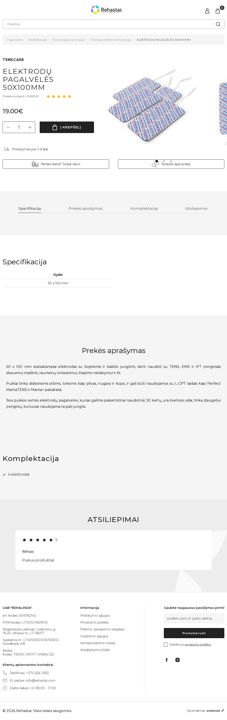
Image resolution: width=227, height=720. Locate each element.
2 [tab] (163, 161)
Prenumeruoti (194, 633)
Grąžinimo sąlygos (94, 636)
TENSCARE (13, 60)
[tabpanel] (154, 105)
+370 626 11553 (37, 673)
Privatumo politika (94, 622)
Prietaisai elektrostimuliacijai (110, 39)
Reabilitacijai (37, 39)
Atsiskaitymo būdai (95, 650)
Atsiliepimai (197, 208)
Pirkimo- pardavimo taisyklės (102, 629)
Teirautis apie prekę (175, 164)
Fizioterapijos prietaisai (68, 39)
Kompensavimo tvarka (97, 643)
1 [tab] (156, 161)
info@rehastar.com (40, 681)
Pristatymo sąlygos (95, 616)
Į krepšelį (70, 127)
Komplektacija (145, 208)
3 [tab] (171, 161)
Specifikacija (30, 208)
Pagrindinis (15, 39)
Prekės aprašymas (87, 208)
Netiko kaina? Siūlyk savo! (60, 164)
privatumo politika (198, 644)
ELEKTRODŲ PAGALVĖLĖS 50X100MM (164, 39)
